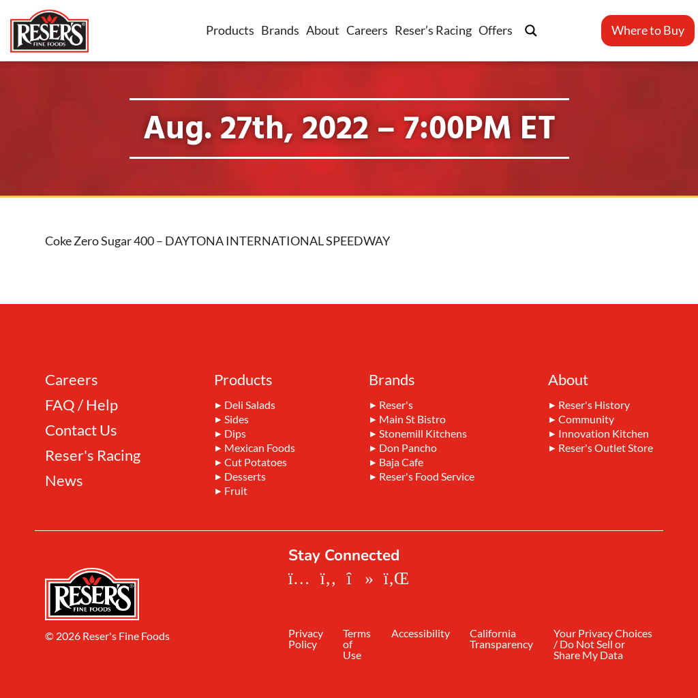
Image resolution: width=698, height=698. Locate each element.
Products (230, 29)
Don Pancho (408, 448)
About (322, 29)
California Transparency (506, 639)
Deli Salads (249, 405)
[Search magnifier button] (531, 30)
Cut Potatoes (255, 462)
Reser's (396, 405)
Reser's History (594, 405)
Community (586, 419)
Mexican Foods (259, 448)
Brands (280, 29)
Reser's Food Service (426, 477)
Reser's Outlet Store (605, 448)
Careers (367, 29)
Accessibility (424, 634)
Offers (496, 29)
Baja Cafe (401, 462)
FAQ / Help (81, 404)
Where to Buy (647, 29)
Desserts (245, 477)
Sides (236, 419)
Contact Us (81, 430)
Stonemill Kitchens (423, 434)
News (64, 480)
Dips (235, 434)
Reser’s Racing (433, 29)
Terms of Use (359, 645)
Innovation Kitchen (603, 434)
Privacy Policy (305, 639)
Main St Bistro (412, 419)
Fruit (235, 491)
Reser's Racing (92, 455)
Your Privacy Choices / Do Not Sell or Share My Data (600, 650)
